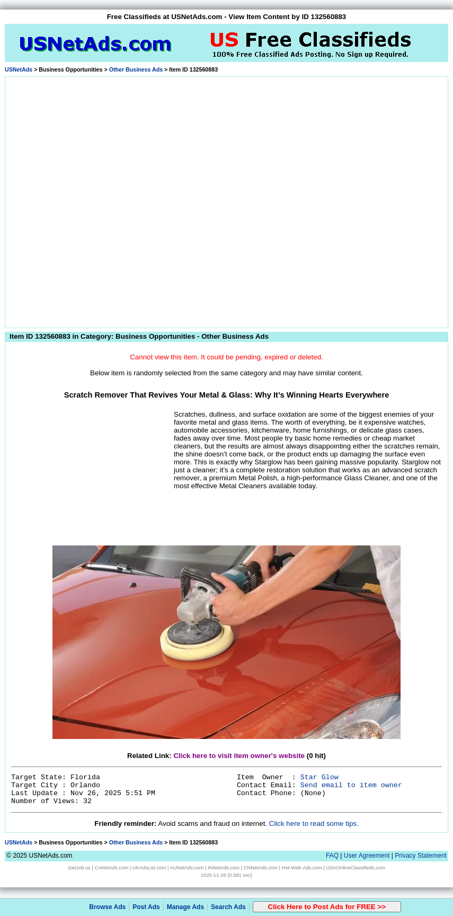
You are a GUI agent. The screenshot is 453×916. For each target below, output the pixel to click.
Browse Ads (107, 907)
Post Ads (146, 907)
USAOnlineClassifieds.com (355, 867)
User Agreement (367, 855)
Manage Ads (185, 907)
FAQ (332, 855)
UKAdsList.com (149, 867)
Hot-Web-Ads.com (302, 867)
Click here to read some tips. (314, 823)
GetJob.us (79, 867)
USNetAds (18, 69)
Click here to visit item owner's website (239, 756)
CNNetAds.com (261, 867)
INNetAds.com (223, 867)
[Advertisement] (121, 200)
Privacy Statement (420, 855)
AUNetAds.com (187, 867)
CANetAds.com (111, 867)
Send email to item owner (351, 785)
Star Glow (319, 777)
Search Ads (228, 907)
